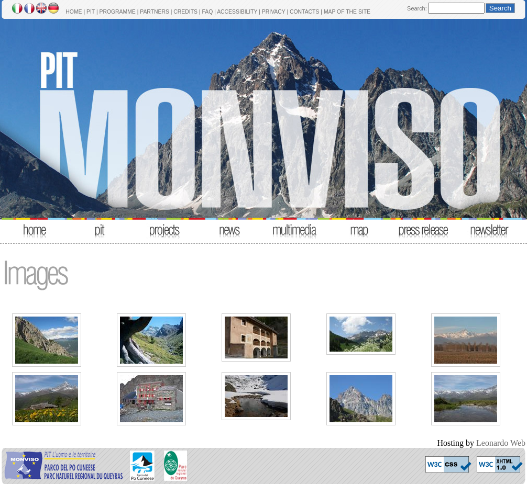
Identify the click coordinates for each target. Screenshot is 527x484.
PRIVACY (274, 12)
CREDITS (185, 12)
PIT (90, 12)
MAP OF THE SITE (347, 12)
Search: (417, 8)
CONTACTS (304, 12)
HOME (73, 12)
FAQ (207, 12)
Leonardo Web (500, 442)
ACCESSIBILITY (237, 12)
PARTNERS (154, 12)
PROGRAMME (117, 12)
